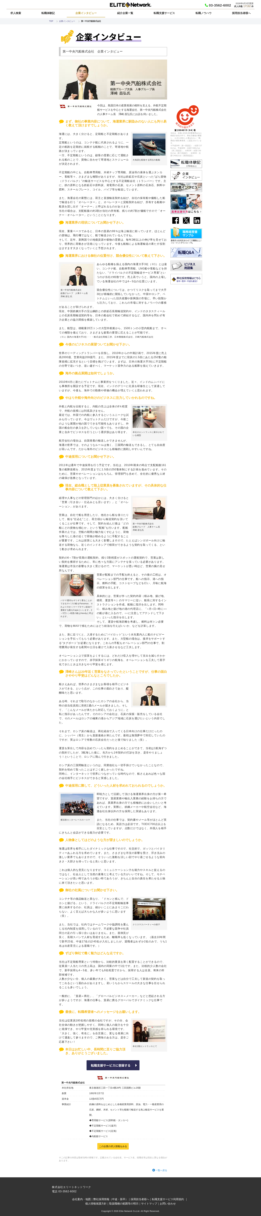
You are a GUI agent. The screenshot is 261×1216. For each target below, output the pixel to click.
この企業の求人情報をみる (113, 1146)
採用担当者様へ (241, 13)
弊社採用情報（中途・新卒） (110, 1199)
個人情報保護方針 (96, 1203)
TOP (51, 21)
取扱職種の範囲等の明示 (123, 1203)
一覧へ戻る (161, 1170)
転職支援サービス (164, 13)
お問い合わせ (168, 1203)
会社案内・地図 (81, 1199)
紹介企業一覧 (125, 13)
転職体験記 (48, 13)
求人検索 (15, 13)
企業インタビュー (86, 13)
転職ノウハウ (204, 13)
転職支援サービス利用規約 (168, 1199)
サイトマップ (149, 1203)
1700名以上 (191, 166)
